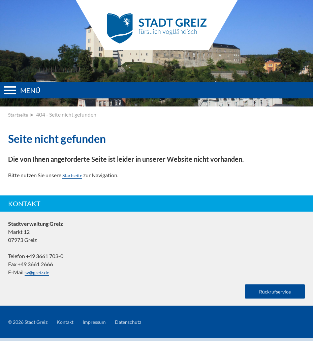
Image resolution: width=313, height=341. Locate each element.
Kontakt (71, 324)
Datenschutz (140, 324)
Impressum (103, 324)
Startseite (19, 114)
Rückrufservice (271, 292)
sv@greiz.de (38, 272)
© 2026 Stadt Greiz (30, 324)
